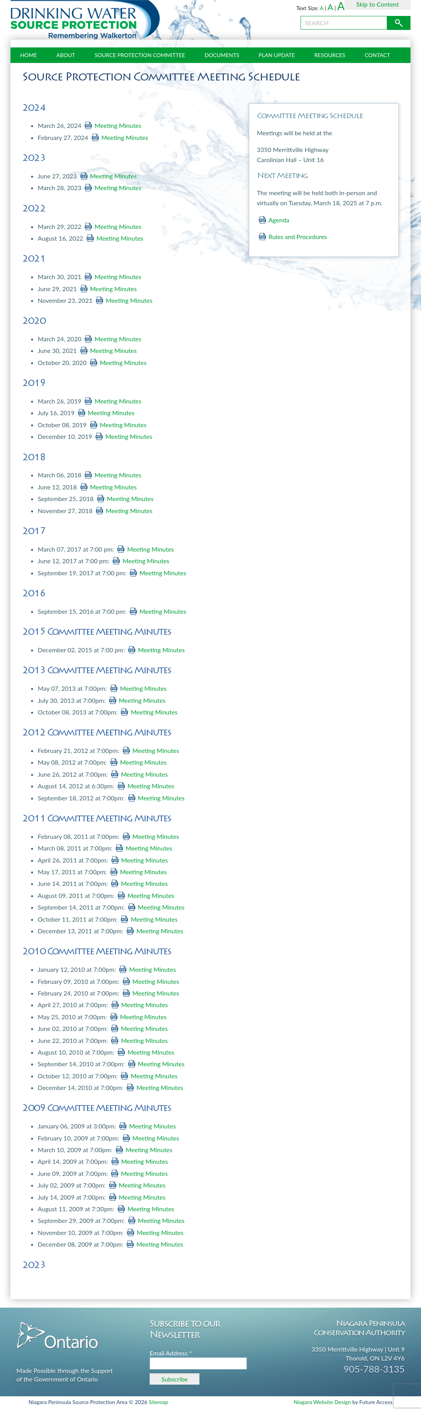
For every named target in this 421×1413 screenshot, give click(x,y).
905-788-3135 (374, 1369)
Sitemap (158, 1402)
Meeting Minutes (117, 125)
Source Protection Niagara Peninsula (85, 20)
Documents (221, 55)
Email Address (171, 1353)
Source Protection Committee (139, 55)
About (65, 55)
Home (28, 55)
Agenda (279, 220)
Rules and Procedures (298, 236)
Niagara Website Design (322, 1402)
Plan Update (277, 55)
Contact (377, 55)
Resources (330, 55)
